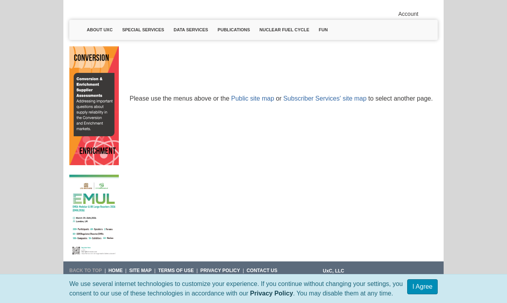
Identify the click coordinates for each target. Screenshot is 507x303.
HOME (116, 270)
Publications (233, 29)
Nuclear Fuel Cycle (284, 29)
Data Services (190, 29)
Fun (323, 29)
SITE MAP (140, 270)
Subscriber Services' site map (324, 98)
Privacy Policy (271, 293)
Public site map (252, 98)
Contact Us (261, 270)
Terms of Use (176, 270)
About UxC (99, 29)
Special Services (143, 29)
